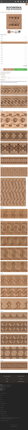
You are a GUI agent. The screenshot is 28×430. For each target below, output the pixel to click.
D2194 (14, 55)
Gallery (7, 381)
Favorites (18, 2)
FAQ (7, 378)
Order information (3, 403)
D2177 (14, 44)
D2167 (14, 38)
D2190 (14, 51)
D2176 (14, 42)
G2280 (14, 61)
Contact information (21, 376)
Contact (2, 395)
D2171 (14, 40)
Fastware (16, 426)
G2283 (14, 63)
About (21, 378)
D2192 (14, 53)
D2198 (14, 59)
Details (9, 77)
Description (4, 77)
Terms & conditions (7, 376)
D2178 (14, 46)
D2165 (14, 36)
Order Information (21, 381)
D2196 (14, 57)
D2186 (14, 48)
